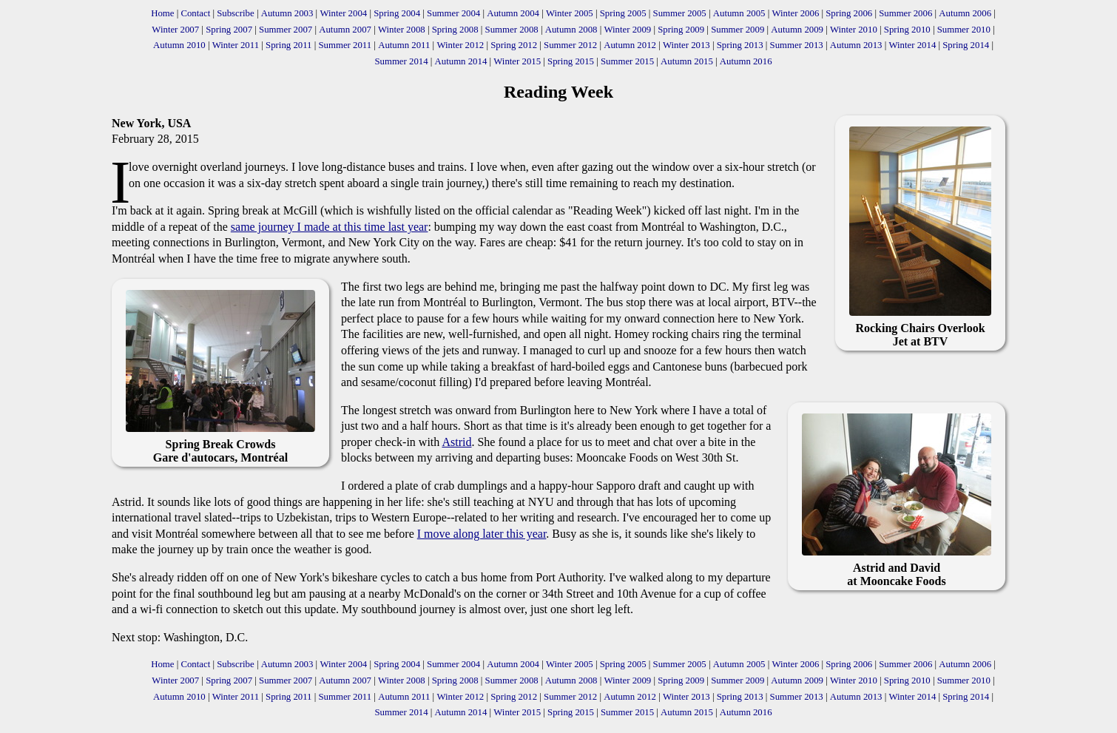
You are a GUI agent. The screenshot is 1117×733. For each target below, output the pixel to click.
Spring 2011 (288, 45)
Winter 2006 (795, 13)
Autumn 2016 (746, 61)
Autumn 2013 (856, 45)
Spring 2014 (965, 45)
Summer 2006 (905, 13)
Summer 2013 (796, 45)
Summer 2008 (512, 29)
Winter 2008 (401, 29)
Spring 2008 (455, 29)
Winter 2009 (627, 29)
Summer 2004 (453, 13)
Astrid (456, 442)
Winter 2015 (517, 61)
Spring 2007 (229, 29)
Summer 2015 (627, 61)
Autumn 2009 (797, 29)
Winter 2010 (853, 29)
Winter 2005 (569, 13)
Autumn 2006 (965, 13)
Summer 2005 (679, 13)
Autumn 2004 (513, 13)
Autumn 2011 (404, 45)
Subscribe (235, 13)
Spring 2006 (849, 13)
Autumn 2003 (287, 13)
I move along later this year (482, 533)
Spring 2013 (740, 45)
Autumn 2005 (739, 13)
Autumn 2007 (345, 29)
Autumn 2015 (687, 61)
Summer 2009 (737, 29)
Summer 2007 (285, 29)
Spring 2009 (681, 29)
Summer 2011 (344, 45)
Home (162, 13)
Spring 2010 (907, 29)
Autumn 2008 (571, 29)
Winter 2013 (686, 45)
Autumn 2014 (461, 61)
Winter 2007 (175, 29)
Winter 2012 (460, 45)
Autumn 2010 (179, 45)
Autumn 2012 (630, 45)
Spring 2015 (570, 61)
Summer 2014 (401, 61)
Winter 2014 (912, 45)
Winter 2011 (235, 45)
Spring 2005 (623, 13)
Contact (195, 13)
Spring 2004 (397, 13)
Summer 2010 (964, 29)
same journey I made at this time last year (329, 226)
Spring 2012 (513, 45)
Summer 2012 (570, 45)
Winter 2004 (343, 13)
